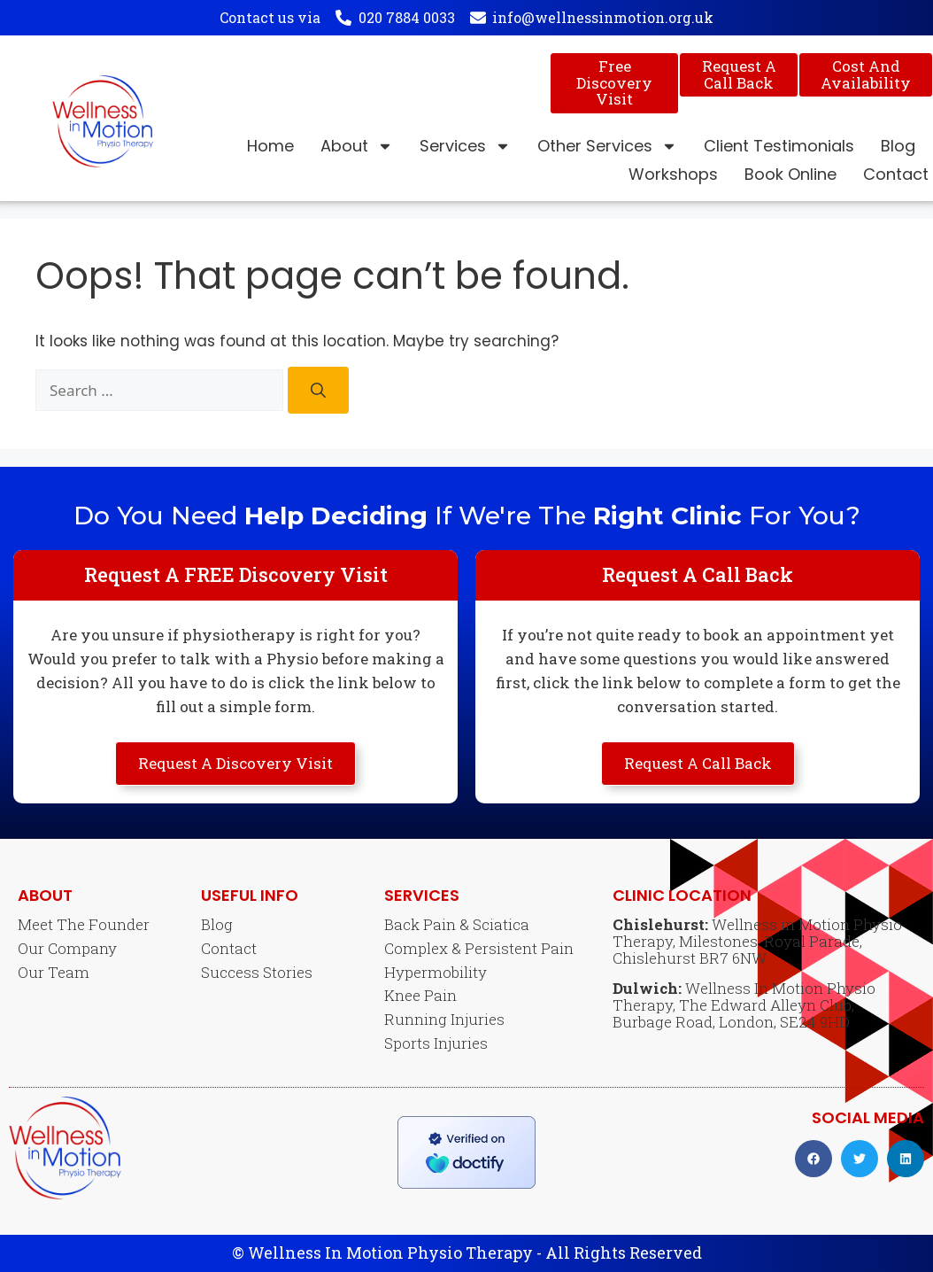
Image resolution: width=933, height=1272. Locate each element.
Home (270, 146)
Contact (896, 174)
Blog (898, 146)
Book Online (790, 174)
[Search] (318, 390)
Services (465, 146)
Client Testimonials (779, 146)
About (356, 146)
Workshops (673, 174)
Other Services (607, 146)
